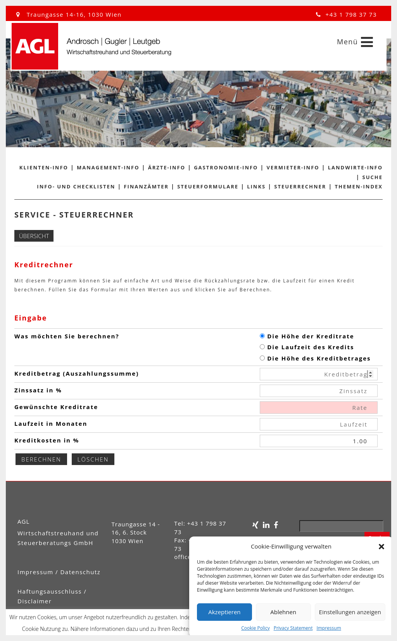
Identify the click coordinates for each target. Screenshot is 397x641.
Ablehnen (283, 612)
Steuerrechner (300, 186)
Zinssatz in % (38, 390)
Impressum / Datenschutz (58, 572)
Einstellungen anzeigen (350, 612)
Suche (372, 177)
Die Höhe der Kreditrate (307, 336)
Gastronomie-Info (226, 167)
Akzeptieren (224, 612)
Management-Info (108, 167)
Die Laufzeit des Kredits (307, 347)
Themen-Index (359, 186)
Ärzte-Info (166, 167)
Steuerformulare (207, 186)
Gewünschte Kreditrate (56, 407)
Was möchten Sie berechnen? (66, 336)
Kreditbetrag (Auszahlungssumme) (76, 373)
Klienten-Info (43, 167)
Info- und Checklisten (76, 186)
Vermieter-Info (293, 167)
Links (256, 186)
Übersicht (34, 236)
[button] (381, 546)
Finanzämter (146, 186)
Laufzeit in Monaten (50, 423)
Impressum (328, 628)
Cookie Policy (255, 628)
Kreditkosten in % (46, 440)
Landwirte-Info (355, 167)
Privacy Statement (293, 628)
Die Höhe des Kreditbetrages (315, 358)
